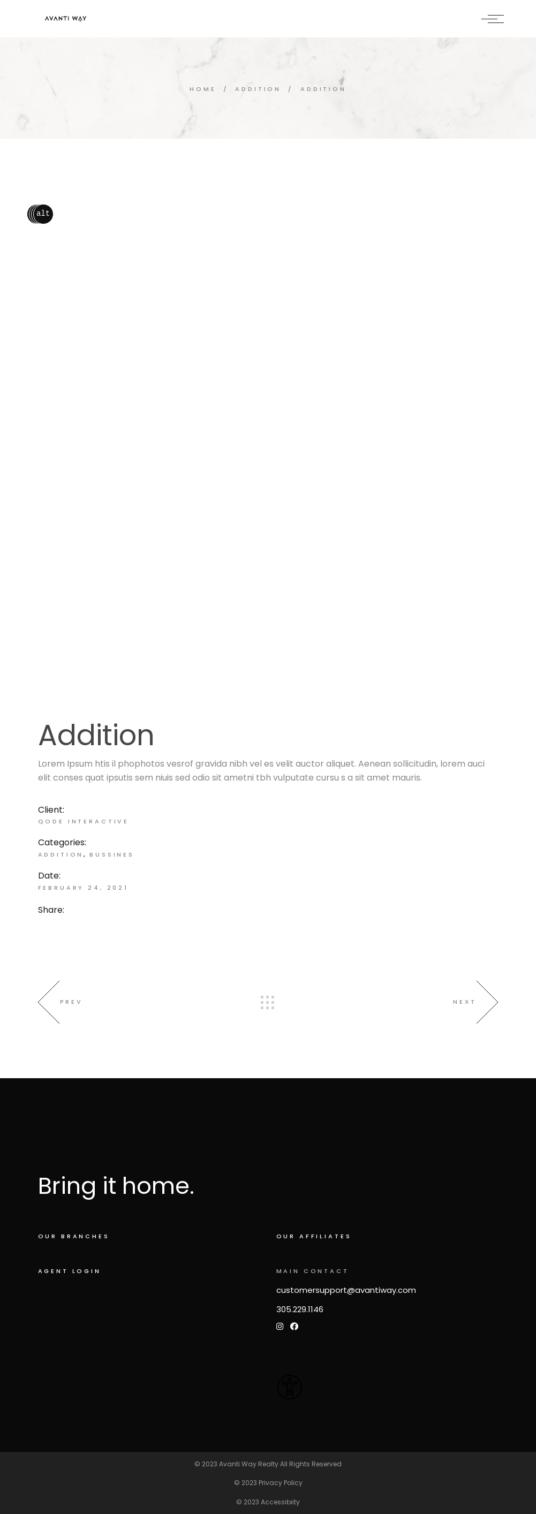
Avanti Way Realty (248, 1463)
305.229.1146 (299, 1309)
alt (43, 214)
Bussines (111, 854)
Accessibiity (280, 1502)
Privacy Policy (281, 1482)
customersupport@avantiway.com (346, 1290)
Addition (61, 854)
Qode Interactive (84, 821)
